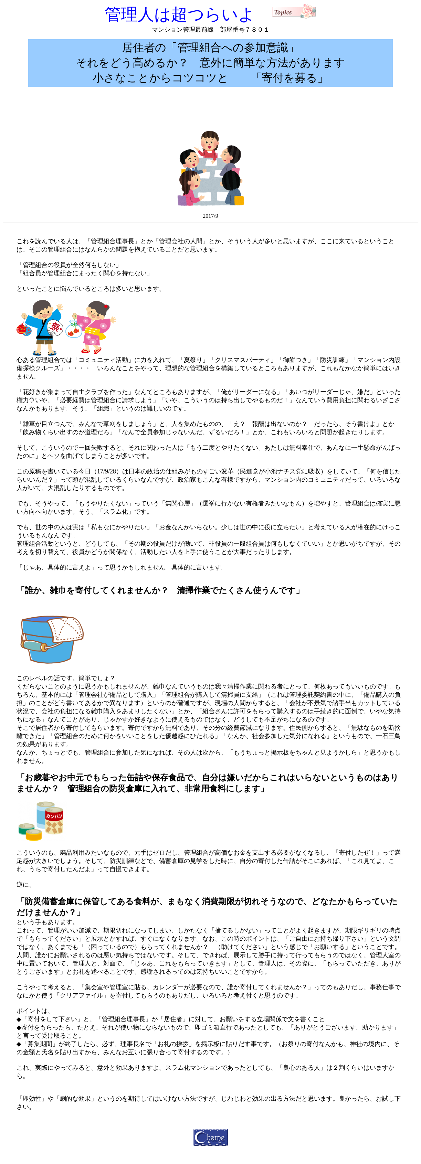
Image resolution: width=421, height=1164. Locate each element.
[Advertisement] (210, 108)
